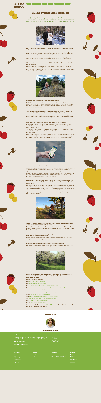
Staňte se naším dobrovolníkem (58, 356)
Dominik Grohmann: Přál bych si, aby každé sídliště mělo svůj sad (44, 285)
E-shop (15, 360)
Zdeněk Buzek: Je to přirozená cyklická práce (39, 300)
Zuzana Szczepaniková (50, 330)
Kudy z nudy (72, 362)
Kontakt (34, 354)
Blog (45, 3)
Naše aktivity (36, 3)
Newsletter (16, 362)
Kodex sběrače (17, 357)
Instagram (72, 356)
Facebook (72, 354)
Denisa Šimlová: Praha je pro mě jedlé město (40, 294)
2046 (17, 341)
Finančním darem (55, 354)
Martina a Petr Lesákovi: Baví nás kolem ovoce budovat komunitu (43, 296)
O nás (50, 3)
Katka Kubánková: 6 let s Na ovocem (37, 281)
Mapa (29, 3)
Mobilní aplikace (17, 359)
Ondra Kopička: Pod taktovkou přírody (37, 283)
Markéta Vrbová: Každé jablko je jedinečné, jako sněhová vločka (42, 298)
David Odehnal (22, 341)
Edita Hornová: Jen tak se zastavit (38, 302)
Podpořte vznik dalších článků (45, 304)
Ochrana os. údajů (36, 357)
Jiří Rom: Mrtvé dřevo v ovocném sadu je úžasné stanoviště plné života (45, 292)
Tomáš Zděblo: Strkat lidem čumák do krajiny (40, 290)
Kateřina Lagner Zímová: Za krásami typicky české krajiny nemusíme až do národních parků (49, 287)
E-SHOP (67, 3)
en (41, 357)
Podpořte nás (59, 3)
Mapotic (27, 344)
